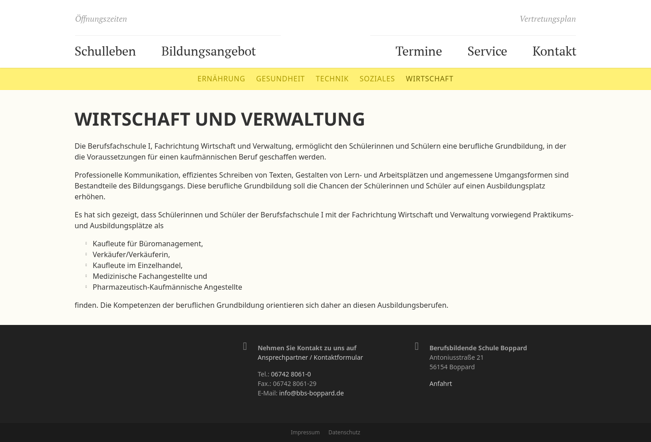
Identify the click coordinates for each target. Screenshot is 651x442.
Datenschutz (344, 432)
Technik (332, 79)
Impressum (305, 432)
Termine (419, 50)
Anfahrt (440, 383)
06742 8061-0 (291, 374)
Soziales (377, 79)
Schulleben (105, 50)
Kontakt (554, 50)
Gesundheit (280, 79)
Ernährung (221, 79)
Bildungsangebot (208, 50)
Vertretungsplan (547, 18)
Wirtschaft (429, 79)
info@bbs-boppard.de (311, 393)
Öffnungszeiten (101, 18)
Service (487, 50)
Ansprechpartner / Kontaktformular (310, 357)
